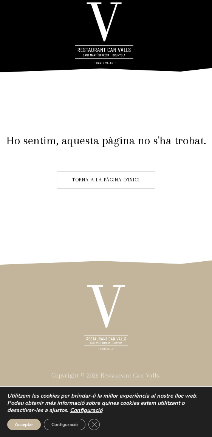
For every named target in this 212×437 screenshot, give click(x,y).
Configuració (64, 424)
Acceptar (24, 424)
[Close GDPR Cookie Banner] (94, 424)
